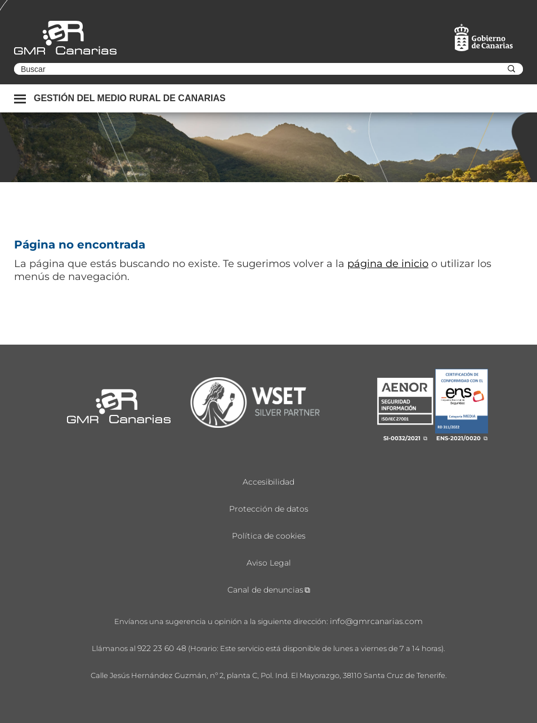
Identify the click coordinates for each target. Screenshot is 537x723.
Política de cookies (269, 536)
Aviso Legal (269, 563)
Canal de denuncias (265, 590)
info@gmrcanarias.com (376, 621)
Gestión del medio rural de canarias (130, 98)
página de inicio (387, 263)
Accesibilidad (268, 482)
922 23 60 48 (161, 648)
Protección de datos (268, 509)
